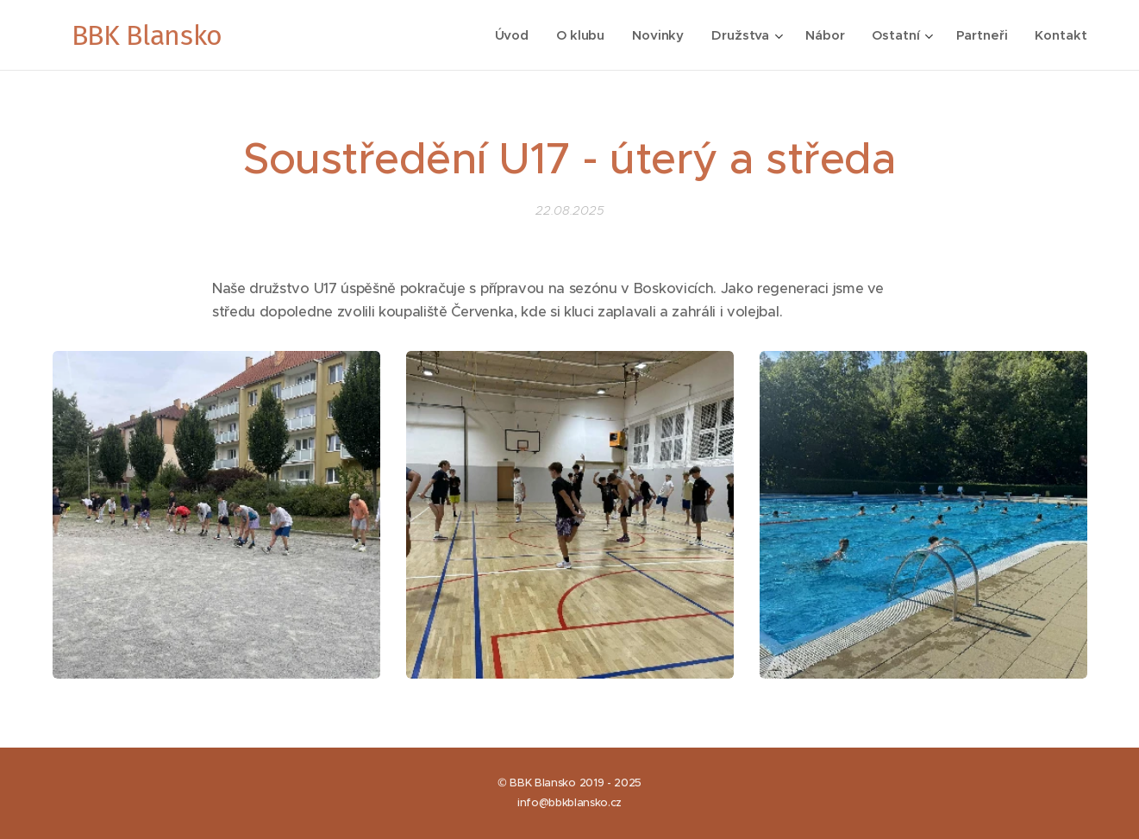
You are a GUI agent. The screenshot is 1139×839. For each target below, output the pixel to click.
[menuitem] (511, 35)
